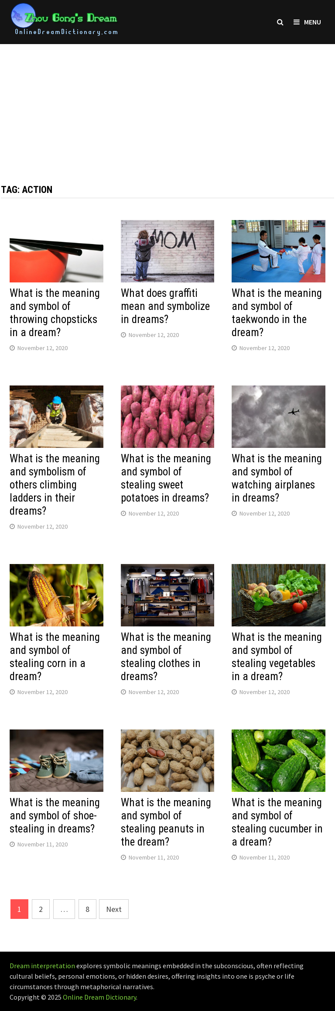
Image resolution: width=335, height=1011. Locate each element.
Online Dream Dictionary (99, 997)
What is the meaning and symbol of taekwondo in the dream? (277, 313)
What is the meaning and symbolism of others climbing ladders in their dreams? (55, 484)
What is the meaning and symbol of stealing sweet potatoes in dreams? (166, 478)
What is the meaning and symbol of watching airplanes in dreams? (277, 478)
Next (114, 909)
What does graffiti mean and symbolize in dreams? (165, 306)
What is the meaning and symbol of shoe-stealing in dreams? (55, 815)
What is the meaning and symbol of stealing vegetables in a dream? (277, 657)
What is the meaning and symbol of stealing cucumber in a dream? (277, 822)
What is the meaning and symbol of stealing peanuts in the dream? (166, 822)
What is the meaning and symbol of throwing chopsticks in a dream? (55, 313)
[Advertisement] (167, 105)
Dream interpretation (42, 965)
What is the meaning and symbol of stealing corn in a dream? (55, 657)
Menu (307, 21)
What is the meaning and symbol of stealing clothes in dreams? (166, 657)
